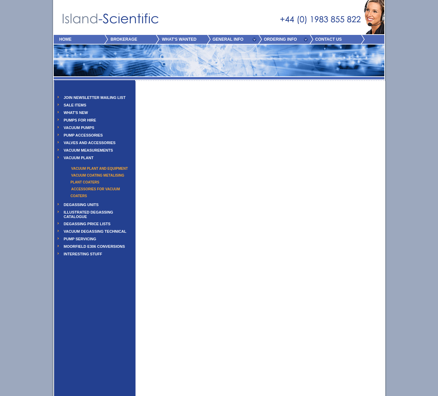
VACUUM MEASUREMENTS (88, 150)
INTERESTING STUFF (83, 254)
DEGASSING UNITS (81, 205)
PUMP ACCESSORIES (83, 135)
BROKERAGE (124, 39)
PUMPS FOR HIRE (80, 120)
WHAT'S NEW (76, 113)
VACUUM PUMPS (79, 128)
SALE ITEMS (75, 105)
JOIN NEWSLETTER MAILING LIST (95, 97)
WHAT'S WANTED (179, 39)
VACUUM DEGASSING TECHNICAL (95, 231)
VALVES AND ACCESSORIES (90, 143)
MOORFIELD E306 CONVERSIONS (94, 246)
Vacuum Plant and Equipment (99, 168)
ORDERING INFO (280, 39)
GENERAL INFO (227, 39)
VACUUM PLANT (78, 158)
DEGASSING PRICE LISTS (87, 224)
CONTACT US (328, 39)
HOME (65, 39)
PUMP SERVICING (80, 239)
